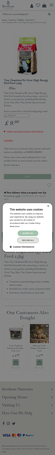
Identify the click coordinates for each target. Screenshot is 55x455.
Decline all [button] (28, 240)
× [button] (48, 206)
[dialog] (27, 227)
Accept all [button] (28, 233)
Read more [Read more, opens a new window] (15, 226)
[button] (22, 247)
